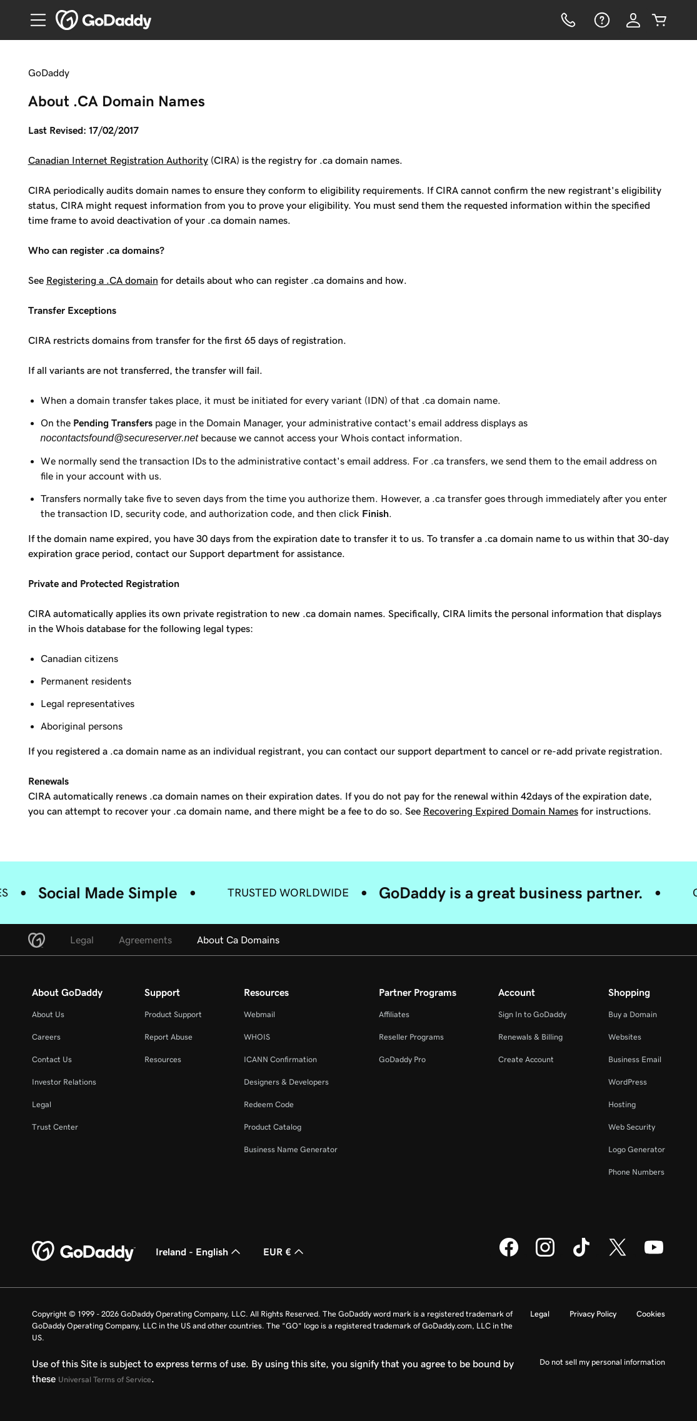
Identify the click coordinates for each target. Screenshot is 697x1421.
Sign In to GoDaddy (532, 1014)
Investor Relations (64, 1082)
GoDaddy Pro (402, 1059)
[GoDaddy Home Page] (84, 1251)
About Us (48, 1014)
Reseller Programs (411, 1037)
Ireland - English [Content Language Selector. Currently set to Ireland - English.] (199, 1251)
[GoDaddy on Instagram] (545, 1255)
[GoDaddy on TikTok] (581, 1255)
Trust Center (55, 1127)
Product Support (173, 1014)
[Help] (600, 20)
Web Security (631, 1127)
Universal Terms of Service (104, 1379)
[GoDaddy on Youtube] (654, 1255)
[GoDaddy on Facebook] (509, 1255)
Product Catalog (272, 1127)
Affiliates (394, 1014)
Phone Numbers (636, 1172)
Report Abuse (168, 1037)
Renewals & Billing (530, 1037)
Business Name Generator (291, 1149)
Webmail (259, 1014)
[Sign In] (633, 20)
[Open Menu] (33, 20)
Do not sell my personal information (602, 1362)
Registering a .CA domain (102, 280)
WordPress (627, 1082)
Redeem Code (269, 1104)
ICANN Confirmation (280, 1059)
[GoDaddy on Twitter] (617, 1255)
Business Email (634, 1059)
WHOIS (257, 1037)
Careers (46, 1037)
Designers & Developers (286, 1082)
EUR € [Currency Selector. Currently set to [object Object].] (284, 1251)
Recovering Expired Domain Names (500, 811)
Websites (624, 1037)
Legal (41, 1104)
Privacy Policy (592, 1314)
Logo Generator (636, 1149)
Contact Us (52, 1059)
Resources (162, 1059)
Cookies (650, 1314)
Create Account (526, 1059)
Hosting (622, 1104)
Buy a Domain (632, 1014)
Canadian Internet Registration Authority (118, 160)
